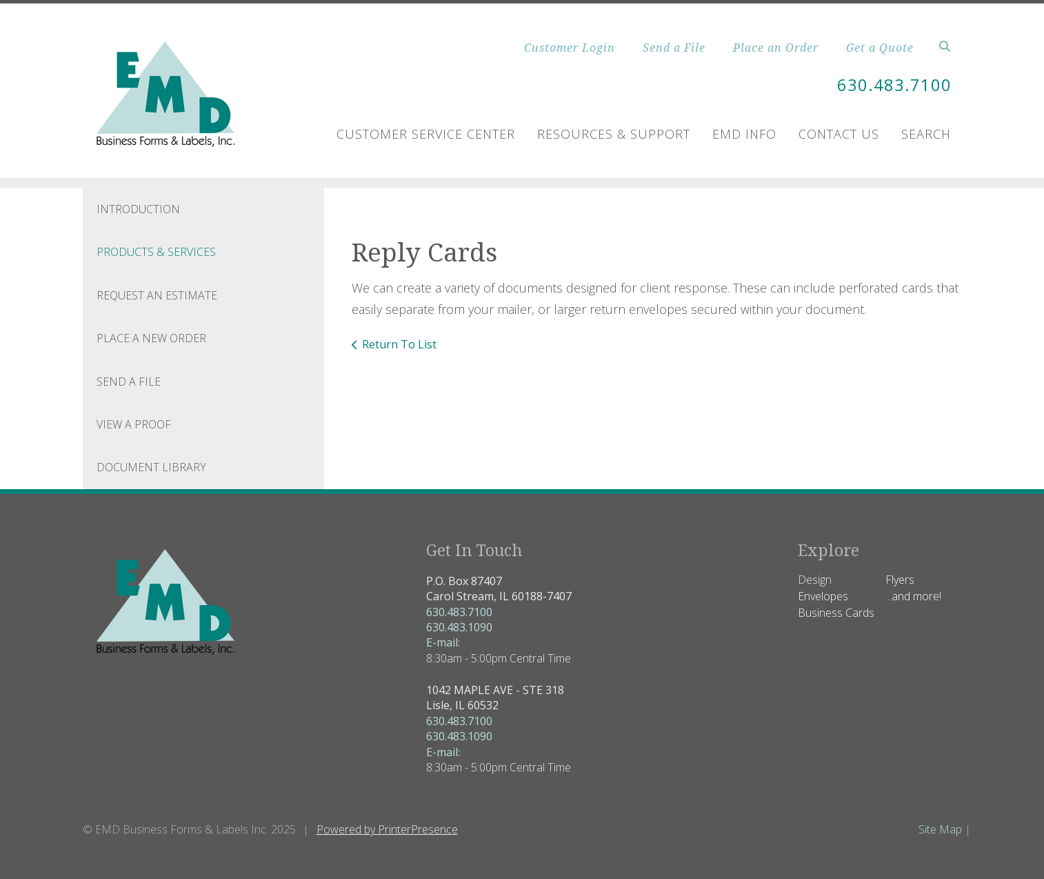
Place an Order (776, 47)
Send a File (674, 47)
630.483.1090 (459, 627)
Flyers (899, 579)
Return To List (399, 344)
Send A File (129, 381)
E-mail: (443, 642)
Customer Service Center (426, 134)
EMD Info (744, 134)
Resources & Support (613, 134)
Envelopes (823, 596)
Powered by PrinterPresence (387, 829)
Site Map (940, 829)
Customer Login (569, 47)
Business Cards (836, 612)
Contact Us (839, 134)
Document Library (151, 467)
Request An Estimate (157, 295)
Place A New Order (151, 338)
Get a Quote (880, 47)
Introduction (138, 209)
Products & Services (156, 251)
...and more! (913, 596)
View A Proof (134, 424)
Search (926, 134)
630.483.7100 (894, 84)
